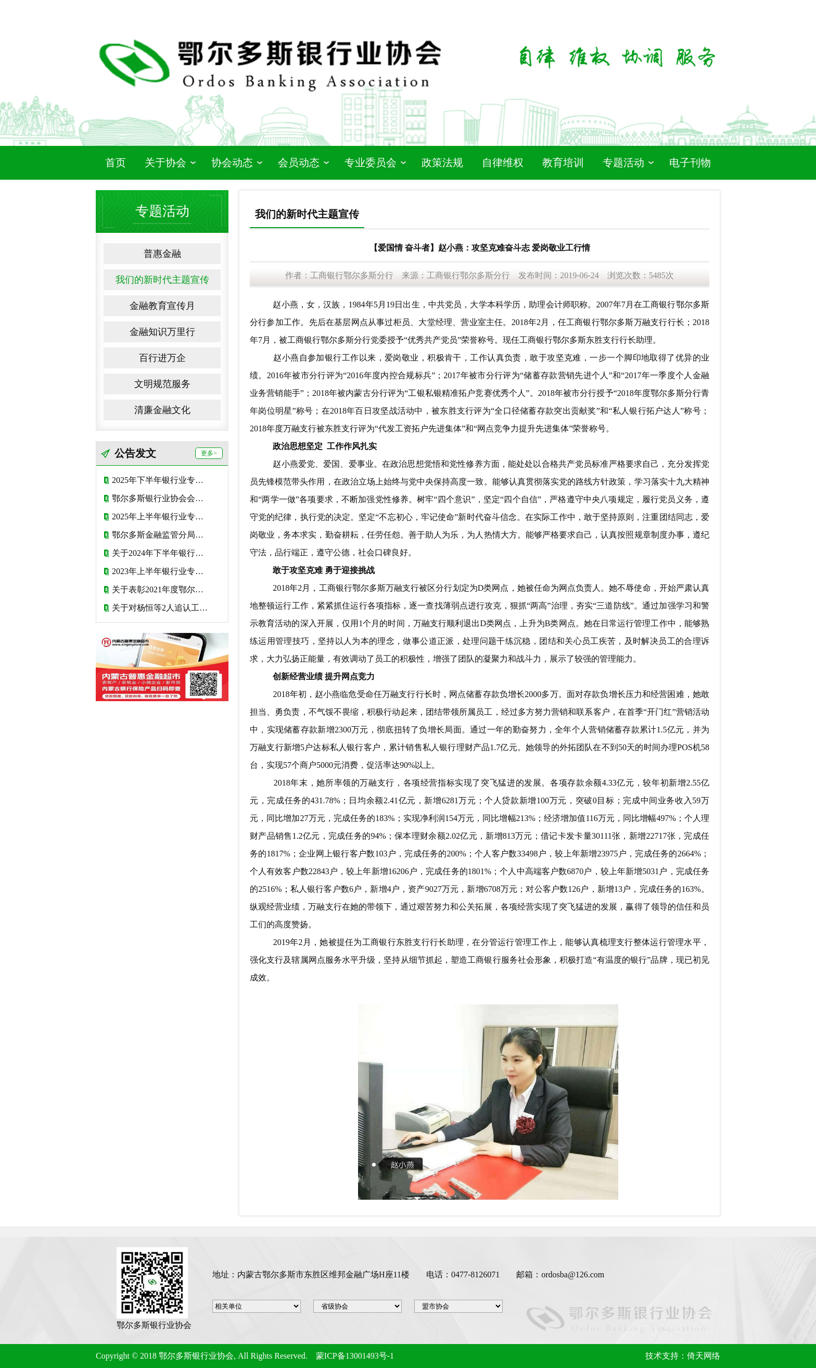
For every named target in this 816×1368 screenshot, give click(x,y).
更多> (209, 453)
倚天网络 (703, 1355)
